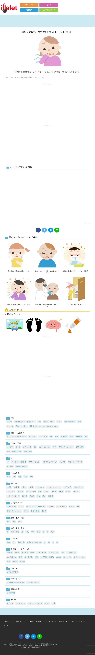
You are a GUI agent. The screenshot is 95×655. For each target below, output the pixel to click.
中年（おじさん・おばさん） (24, 422)
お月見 (9, 487)
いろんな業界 (16, 443)
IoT (8, 462)
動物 (8, 542)
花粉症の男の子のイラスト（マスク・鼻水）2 (75, 271)
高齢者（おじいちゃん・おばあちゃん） (43, 426)
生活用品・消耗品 (47, 557)
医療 (71, 436)
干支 (14, 542)
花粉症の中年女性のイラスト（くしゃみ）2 (19, 304)
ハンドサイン (20, 603)
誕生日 (50, 496)
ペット (71, 506)
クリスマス (40, 487)
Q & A (49, 5)
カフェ (21, 506)
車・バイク (67, 557)
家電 (20, 557)
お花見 (31, 487)
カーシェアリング (33, 582)
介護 (57, 436)
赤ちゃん (10, 426)
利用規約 (29, 10)
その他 (9, 422)
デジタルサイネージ (49, 462)
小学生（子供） (48, 422)
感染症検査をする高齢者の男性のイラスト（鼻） (47, 305)
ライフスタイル (17, 503)
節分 (38, 496)
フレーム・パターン (35, 603)
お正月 (16, 487)
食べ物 (14, 561)
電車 (8, 561)
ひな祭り (20, 492)
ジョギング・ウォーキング (36, 506)
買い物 (26, 511)
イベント (14, 483)
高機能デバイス (21, 466)
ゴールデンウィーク (54, 487)
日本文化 (14, 568)
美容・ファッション (66, 447)
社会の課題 (15, 473)
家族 (39, 422)
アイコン (10, 603)
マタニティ (43, 436)
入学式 (46, 492)
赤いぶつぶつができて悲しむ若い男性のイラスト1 (47, 271)
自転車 (58, 557)
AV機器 (9, 553)
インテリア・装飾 (28, 553)
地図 (8, 521)
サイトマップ (8, 625)
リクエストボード (49, 10)
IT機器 (17, 553)
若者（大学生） (69, 422)
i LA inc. (27, 647)
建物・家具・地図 (17, 518)
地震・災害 (15, 532)
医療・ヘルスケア (11, 77)
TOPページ (7, 621)
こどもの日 (67, 487)
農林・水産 (28, 451)
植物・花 (21, 542)
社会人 (59, 422)
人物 (12, 418)
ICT (12, 458)
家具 (14, 521)
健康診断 (64, 436)
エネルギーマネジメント (15, 582)
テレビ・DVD (62, 506)
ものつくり (27, 447)
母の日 (24, 496)
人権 (8, 477)
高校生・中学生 (21, 426)
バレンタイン (79, 487)
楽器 (36, 557)
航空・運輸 (80, 447)
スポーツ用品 (72, 553)
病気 (18, 77)
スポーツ (51, 506)
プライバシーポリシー (77, 621)
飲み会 (44, 511)
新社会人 (76, 492)
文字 (53, 603)
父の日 (31, 496)
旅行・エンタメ (44, 447)
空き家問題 (11, 593)
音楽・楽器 (35, 511)
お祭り (23, 487)
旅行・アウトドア (13, 496)
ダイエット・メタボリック (16, 436)
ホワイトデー (31, 492)
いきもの (14, 539)
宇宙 (32, 532)
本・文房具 (29, 557)
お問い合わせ (63, 621)
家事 (78, 506)
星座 (38, 532)
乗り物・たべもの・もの (20, 549)
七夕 (40, 492)
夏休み (61, 492)
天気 (27, 532)
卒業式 (53, 492)
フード (18, 447)
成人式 (68, 492)
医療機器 (79, 436)
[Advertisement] (47, 103)
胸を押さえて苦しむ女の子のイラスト (18, 271)
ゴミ (62, 553)
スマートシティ (17, 579)
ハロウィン (11, 492)
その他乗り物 (11, 557)
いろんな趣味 (11, 506)
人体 (51, 436)
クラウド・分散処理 (19, 462)
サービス (10, 447)
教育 (35, 447)
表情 (79, 422)
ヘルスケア (33, 436)
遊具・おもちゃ (79, 557)
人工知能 (10, 466)
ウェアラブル (42, 553)
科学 (54, 447)
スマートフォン (34, 462)
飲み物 (22, 561)
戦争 (19, 477)
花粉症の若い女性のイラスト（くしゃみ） (47, 31)
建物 (19, 521)
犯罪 (25, 477)
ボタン (47, 603)
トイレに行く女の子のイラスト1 (75, 304)
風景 (52, 532)
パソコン (62, 462)
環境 (31, 477)
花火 (44, 496)
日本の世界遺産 (12, 572)
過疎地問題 (15, 589)
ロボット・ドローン (75, 462)
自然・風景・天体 (17, 528)
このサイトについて (29, 5)
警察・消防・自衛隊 (14, 451)
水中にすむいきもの (34, 542)
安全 (14, 477)
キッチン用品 (54, 553)
